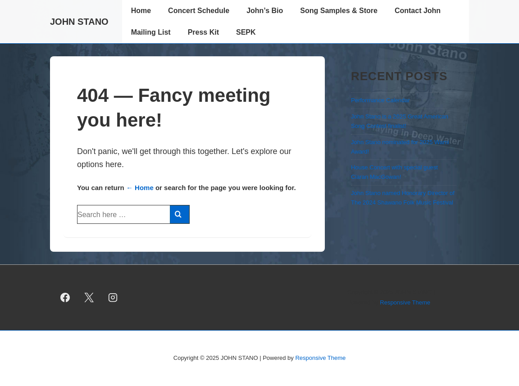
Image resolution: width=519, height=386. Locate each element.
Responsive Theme (405, 302)
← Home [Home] (140, 187)
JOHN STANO (79, 22)
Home (141, 10)
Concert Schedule (198, 10)
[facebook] (65, 297)
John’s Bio (264, 10)
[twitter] (89, 297)
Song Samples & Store (339, 10)
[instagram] (113, 297)
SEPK (246, 32)
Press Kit (203, 32)
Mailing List (151, 32)
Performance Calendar (380, 100)
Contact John (418, 10)
